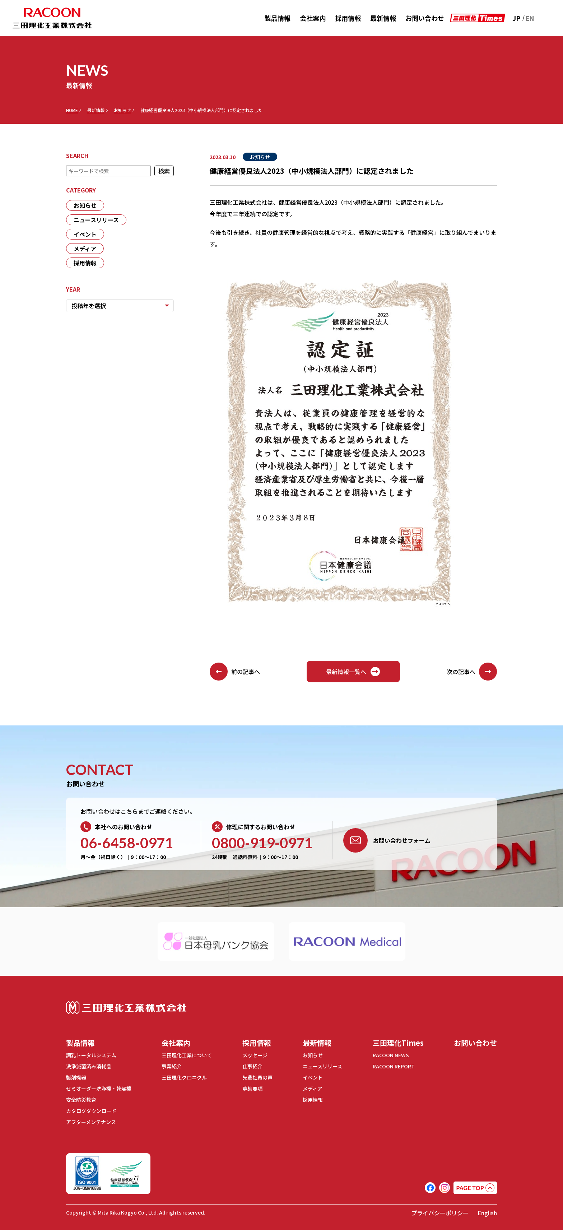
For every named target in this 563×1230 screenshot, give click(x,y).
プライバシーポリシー (440, 1212)
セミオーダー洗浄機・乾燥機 (98, 1088)
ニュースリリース (96, 219)
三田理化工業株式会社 (126, 1007)
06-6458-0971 (126, 842)
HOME (72, 110)
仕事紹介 (252, 1066)
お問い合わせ (424, 18)
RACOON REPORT (394, 1066)
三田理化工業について (187, 1055)
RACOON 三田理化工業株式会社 (52, 18)
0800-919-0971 (262, 842)
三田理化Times (398, 1043)
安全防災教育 (81, 1099)
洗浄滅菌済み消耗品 (88, 1066)
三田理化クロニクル (184, 1077)
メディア (85, 248)
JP (516, 18)
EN (529, 18)
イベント (85, 234)
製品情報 (277, 18)
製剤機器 (76, 1077)
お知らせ (122, 110)
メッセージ (254, 1055)
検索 (164, 171)
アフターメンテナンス (91, 1121)
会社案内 (313, 18)
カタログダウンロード (91, 1110)
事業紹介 (172, 1066)
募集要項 (252, 1088)
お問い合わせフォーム (387, 840)
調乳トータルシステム (91, 1055)
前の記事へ (235, 672)
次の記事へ (472, 672)
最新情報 (383, 18)
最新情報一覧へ (353, 671)
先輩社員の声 (257, 1077)
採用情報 (348, 18)
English (487, 1212)
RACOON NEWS (391, 1055)
